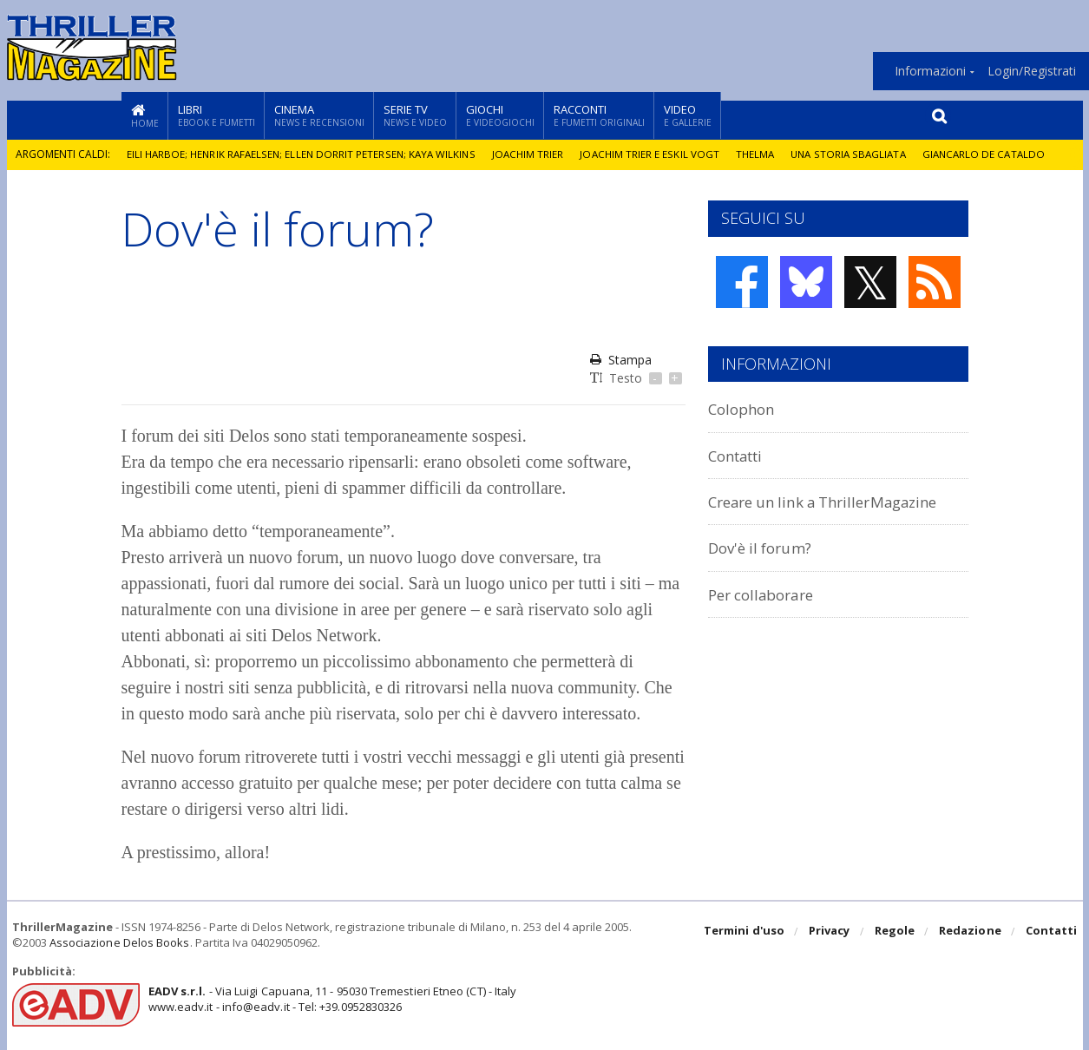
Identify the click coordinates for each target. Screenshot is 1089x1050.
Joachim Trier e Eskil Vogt (655, 154)
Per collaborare (768, 594)
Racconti (599, 115)
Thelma (761, 154)
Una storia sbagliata (856, 154)
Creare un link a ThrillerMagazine (838, 501)
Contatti (740, 455)
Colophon (745, 408)
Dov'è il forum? (765, 547)
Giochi (500, 115)
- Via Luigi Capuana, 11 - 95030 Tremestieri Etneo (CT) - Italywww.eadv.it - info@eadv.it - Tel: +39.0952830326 (330, 998)
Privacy (830, 932)
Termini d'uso (746, 932)
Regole (895, 932)
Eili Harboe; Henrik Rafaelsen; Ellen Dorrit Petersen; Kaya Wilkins (303, 154)
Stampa (621, 360)
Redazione (970, 932)
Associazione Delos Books (118, 942)
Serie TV (415, 115)
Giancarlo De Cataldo (995, 154)
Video (688, 115)
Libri (216, 115)
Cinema (319, 115)
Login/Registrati (1031, 71)
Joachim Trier (532, 154)
